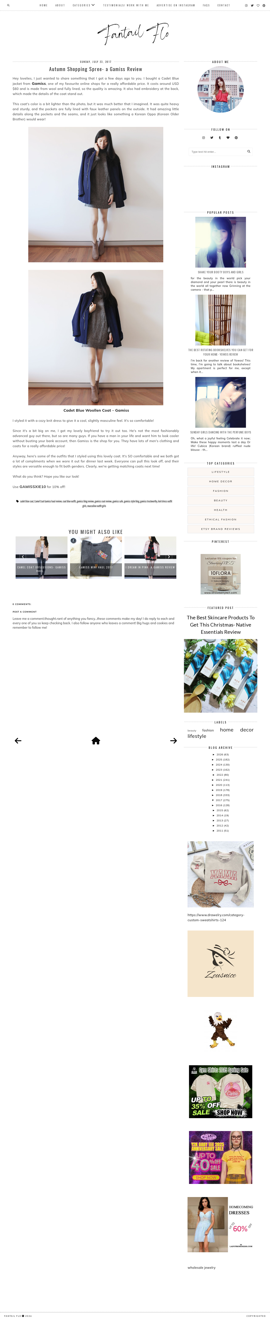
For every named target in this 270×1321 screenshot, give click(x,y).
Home (44, 5)
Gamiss (38, 83)
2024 (219, 764)
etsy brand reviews (220, 529)
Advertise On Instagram (176, 5)
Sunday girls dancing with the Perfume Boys (220, 432)
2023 (219, 769)
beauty (221, 500)
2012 (220, 825)
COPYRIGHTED (256, 1316)
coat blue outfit (69, 501)
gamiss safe (117, 501)
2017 (219, 800)
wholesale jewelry (202, 1268)
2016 (219, 805)
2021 (219, 779)
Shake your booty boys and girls (221, 272)
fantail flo (12, 1316)
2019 (219, 790)
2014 (220, 815)
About (60, 5)
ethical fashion (221, 519)
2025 (219, 759)
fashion (221, 490)
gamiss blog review (85, 501)
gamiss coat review (103, 501)
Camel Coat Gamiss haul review (48, 501)
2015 (220, 810)
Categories (81, 5)
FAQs (206, 5)
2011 (220, 830)
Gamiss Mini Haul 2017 (96, 567)
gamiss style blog (131, 501)
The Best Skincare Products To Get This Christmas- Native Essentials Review (221, 624)
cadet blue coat (27, 501)
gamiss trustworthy (149, 501)
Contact (223, 5)
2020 (219, 784)
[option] (42, 557)
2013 (220, 820)
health (221, 509)
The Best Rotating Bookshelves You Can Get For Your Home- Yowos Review (220, 352)
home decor (220, 481)
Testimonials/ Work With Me (126, 5)
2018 (219, 795)
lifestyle (221, 471)
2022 (220, 774)
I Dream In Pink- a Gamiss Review (150, 567)
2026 (220, 754)
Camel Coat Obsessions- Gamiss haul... (41, 569)
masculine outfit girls (96, 506)
